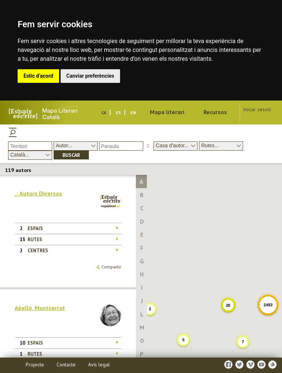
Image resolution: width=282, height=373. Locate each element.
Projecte (35, 364)
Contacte (66, 364)
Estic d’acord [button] (38, 76)
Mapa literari (167, 112)
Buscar (71, 155)
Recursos (215, 112)
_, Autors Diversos (38, 193)
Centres (38, 250)
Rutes (35, 239)
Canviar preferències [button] (90, 76)
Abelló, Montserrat (40, 308)
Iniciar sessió (257, 109)
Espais (35, 228)
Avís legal (99, 364)
